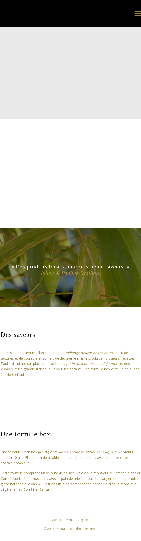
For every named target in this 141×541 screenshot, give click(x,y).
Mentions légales (77, 520)
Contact (57, 520)
